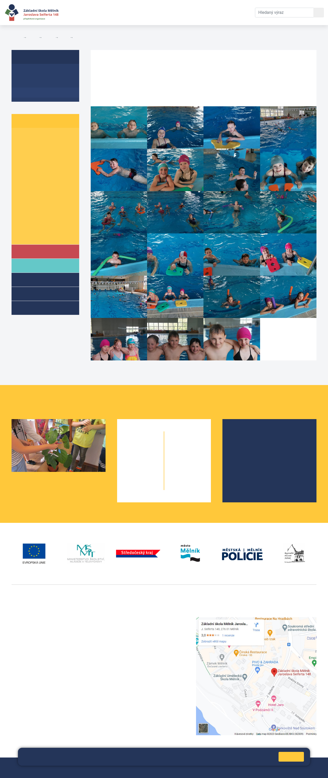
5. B (42, 176)
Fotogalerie (84, 37)
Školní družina (40, 279)
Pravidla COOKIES (28, 770)
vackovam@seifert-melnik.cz (38, 695)
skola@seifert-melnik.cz (139, 638)
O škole (242, 434)
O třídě (25, 72)
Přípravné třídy (40, 293)
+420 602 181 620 (28, 689)
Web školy (307, 764)
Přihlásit (142, 764)
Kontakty (187, 12)
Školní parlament (35, 235)
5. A (22, 176)
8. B (42, 205)
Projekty (242, 450)
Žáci (32, 37)
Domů (16, 37)
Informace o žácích (37, 225)
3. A (22, 156)
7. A (22, 196)
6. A (22, 186)
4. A (22, 166)
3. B (42, 156)
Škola (32, 251)
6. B (42, 186)
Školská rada (247, 442)
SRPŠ (240, 467)
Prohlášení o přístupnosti (176, 764)
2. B (42, 146)
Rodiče (32, 265)
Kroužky (33, 307)
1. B (42, 136)
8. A (22, 205)
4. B (64, 37)
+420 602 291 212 (134, 626)
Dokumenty (156, 12)
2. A (22, 146)
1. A (22, 136)
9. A (22, 215)
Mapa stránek (119, 764)
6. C (63, 186)
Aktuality (27, 82)
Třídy (48, 37)
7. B (42, 196)
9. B (42, 215)
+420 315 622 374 (134, 619)
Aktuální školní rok (114, 12)
